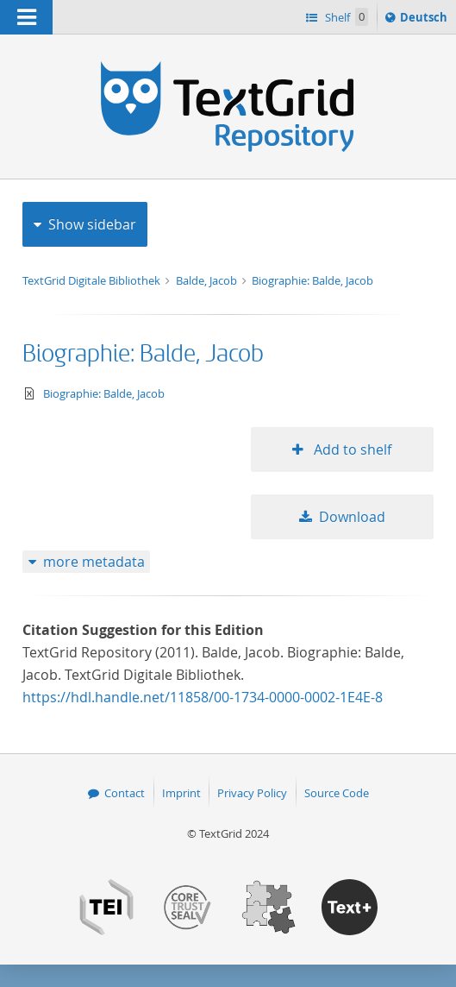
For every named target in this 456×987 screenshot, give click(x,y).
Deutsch (425, 20)
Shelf (345, 17)
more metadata (94, 561)
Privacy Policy (252, 793)
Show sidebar (92, 224)
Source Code (336, 793)
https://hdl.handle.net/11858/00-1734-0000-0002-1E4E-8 (202, 697)
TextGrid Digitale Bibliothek (92, 280)
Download (352, 516)
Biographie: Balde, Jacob (312, 280)
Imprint (181, 793)
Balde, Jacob (208, 280)
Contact (124, 793)
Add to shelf (350, 449)
